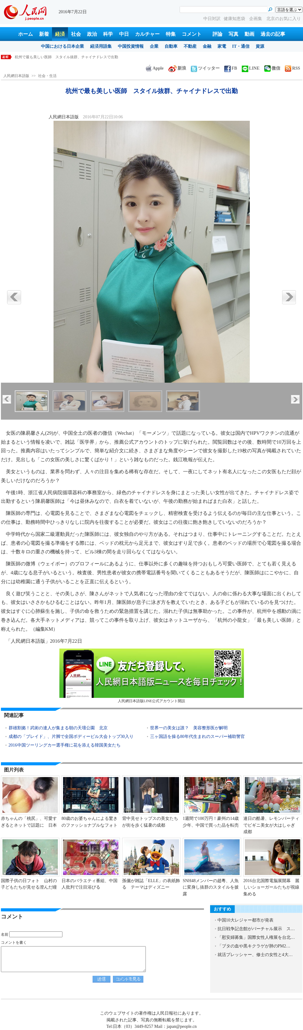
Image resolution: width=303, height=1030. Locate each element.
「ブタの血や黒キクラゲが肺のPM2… (253, 946)
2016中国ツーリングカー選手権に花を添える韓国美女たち (65, 745)
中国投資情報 (131, 46)
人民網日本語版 (16, 76)
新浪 (177, 68)
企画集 (256, 18)
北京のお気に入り (283, 18)
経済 (60, 34)
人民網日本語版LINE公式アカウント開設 (151, 676)
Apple (155, 68)
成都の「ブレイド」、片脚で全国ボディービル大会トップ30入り (71, 736)
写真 (233, 34)
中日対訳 (212, 18)
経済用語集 (101, 46)
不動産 (190, 46)
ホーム (25, 34)
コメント (191, 34)
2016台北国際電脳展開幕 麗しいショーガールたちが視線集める (271, 887)
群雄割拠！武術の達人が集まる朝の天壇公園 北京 (58, 728)
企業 (154, 46)
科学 (108, 34)
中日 (124, 34)
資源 (260, 46)
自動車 (171, 46)
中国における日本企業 (62, 46)
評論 (217, 34)
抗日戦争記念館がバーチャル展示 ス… (256, 928)
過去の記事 (273, 34)
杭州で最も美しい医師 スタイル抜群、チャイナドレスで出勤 (66, 57)
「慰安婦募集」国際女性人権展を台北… (256, 937)
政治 (92, 34)
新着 (44, 34)
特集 (171, 34)
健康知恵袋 (235, 18)
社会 (76, 34)
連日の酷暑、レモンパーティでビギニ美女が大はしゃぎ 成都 (271, 825)
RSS (292, 68)
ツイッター (205, 68)
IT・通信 (241, 46)
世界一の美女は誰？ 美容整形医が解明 (189, 728)
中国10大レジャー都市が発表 (245, 920)
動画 (249, 34)
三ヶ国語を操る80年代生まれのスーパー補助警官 (197, 736)
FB (230, 68)
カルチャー (147, 34)
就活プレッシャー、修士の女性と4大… (255, 954)
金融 (207, 46)
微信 (272, 68)
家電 (221, 46)
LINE (251, 68)
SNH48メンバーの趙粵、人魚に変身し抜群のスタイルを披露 (211, 887)
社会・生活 (47, 76)
